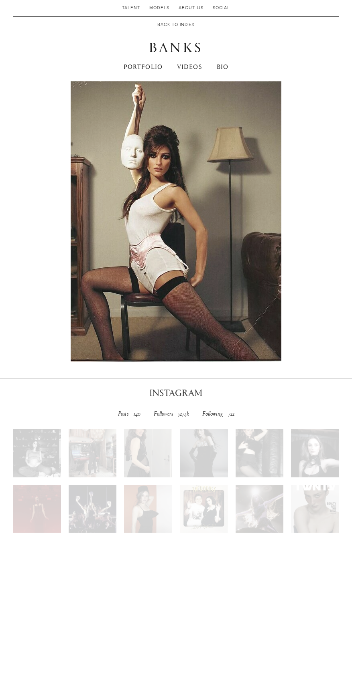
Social (221, 8)
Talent (131, 8)
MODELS (159, 8)
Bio (222, 66)
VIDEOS (189, 66)
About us (191, 8)
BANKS (176, 46)
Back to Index (176, 24)
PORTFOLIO (143, 66)
